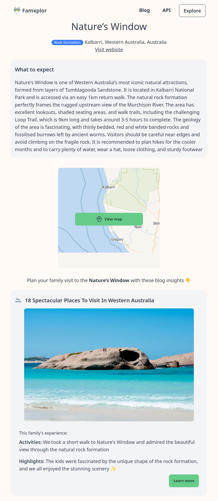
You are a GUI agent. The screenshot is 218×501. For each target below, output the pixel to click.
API (167, 10)
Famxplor (30, 10)
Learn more (183, 480)
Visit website (109, 49)
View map (109, 219)
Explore (192, 10)
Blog (144, 10)
